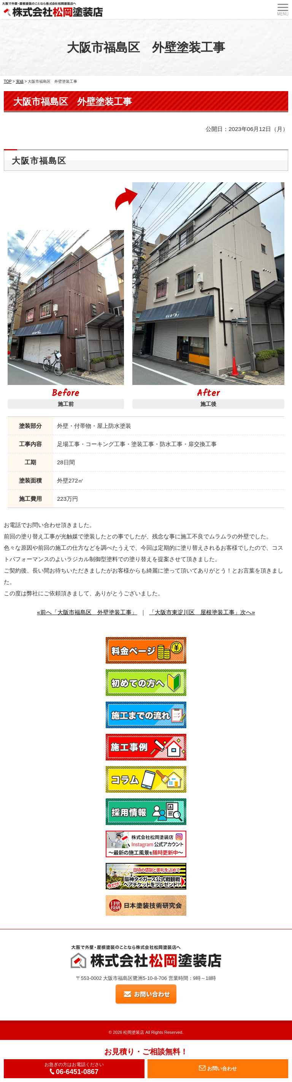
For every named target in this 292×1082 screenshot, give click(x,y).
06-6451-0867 (74, 1072)
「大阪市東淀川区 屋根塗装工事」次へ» (202, 612)
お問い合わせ (218, 1068)
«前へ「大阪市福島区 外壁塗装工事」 (87, 612)
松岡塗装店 (133, 1032)
